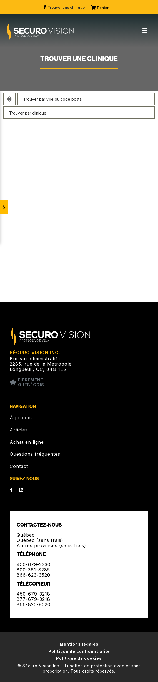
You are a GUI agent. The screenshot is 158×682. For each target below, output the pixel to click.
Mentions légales (79, 644)
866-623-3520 (33, 575)
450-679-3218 (33, 594)
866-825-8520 (34, 604)
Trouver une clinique (64, 7)
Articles (19, 430)
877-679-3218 (33, 599)
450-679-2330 (34, 564)
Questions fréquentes (35, 454)
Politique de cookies (79, 658)
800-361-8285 (33, 569)
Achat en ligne (27, 442)
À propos (21, 417)
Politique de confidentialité (79, 651)
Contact (19, 466)
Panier (100, 7)
